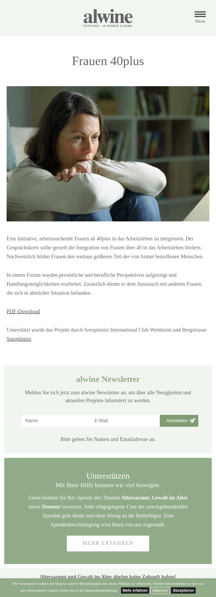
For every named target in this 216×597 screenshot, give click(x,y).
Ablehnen (160, 590)
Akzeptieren (183, 590)
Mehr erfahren (135, 590)
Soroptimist (19, 339)
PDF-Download (23, 311)
